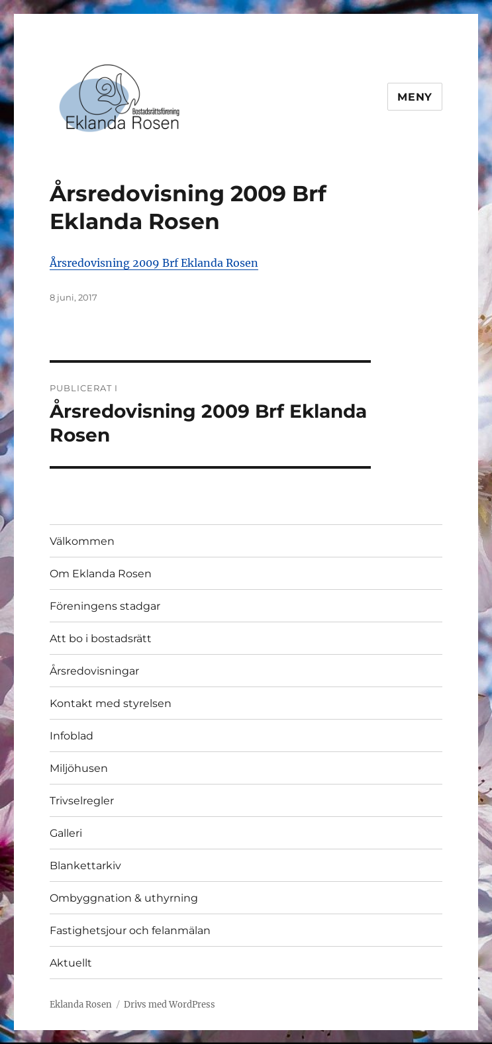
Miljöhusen (79, 768)
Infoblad (71, 736)
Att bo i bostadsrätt (101, 638)
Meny (414, 97)
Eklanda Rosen (81, 1004)
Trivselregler (82, 800)
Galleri (66, 833)
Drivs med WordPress (169, 1004)
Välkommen (82, 541)
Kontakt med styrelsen (111, 703)
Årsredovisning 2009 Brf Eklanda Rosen (154, 262)
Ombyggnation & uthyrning (124, 898)
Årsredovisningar (94, 671)
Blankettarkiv (85, 865)
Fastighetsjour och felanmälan (130, 930)
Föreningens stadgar (105, 606)
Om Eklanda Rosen (101, 573)
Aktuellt (71, 963)
